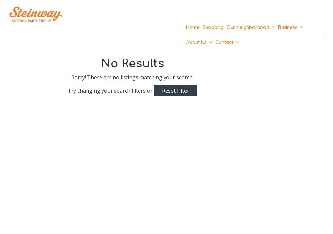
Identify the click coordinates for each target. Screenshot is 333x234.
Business (287, 27)
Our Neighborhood (248, 27)
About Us (196, 42)
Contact (224, 42)
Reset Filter (175, 90)
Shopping (213, 27)
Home (193, 27)
